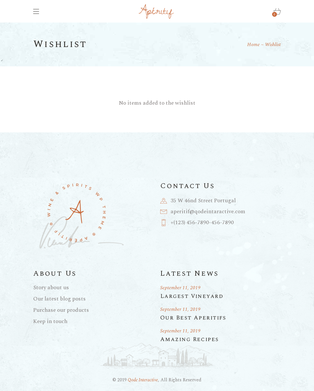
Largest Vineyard (191, 296)
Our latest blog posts (59, 299)
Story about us (51, 287)
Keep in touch (50, 321)
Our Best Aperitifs (193, 317)
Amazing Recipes (189, 339)
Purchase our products (61, 310)
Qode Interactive (143, 380)
